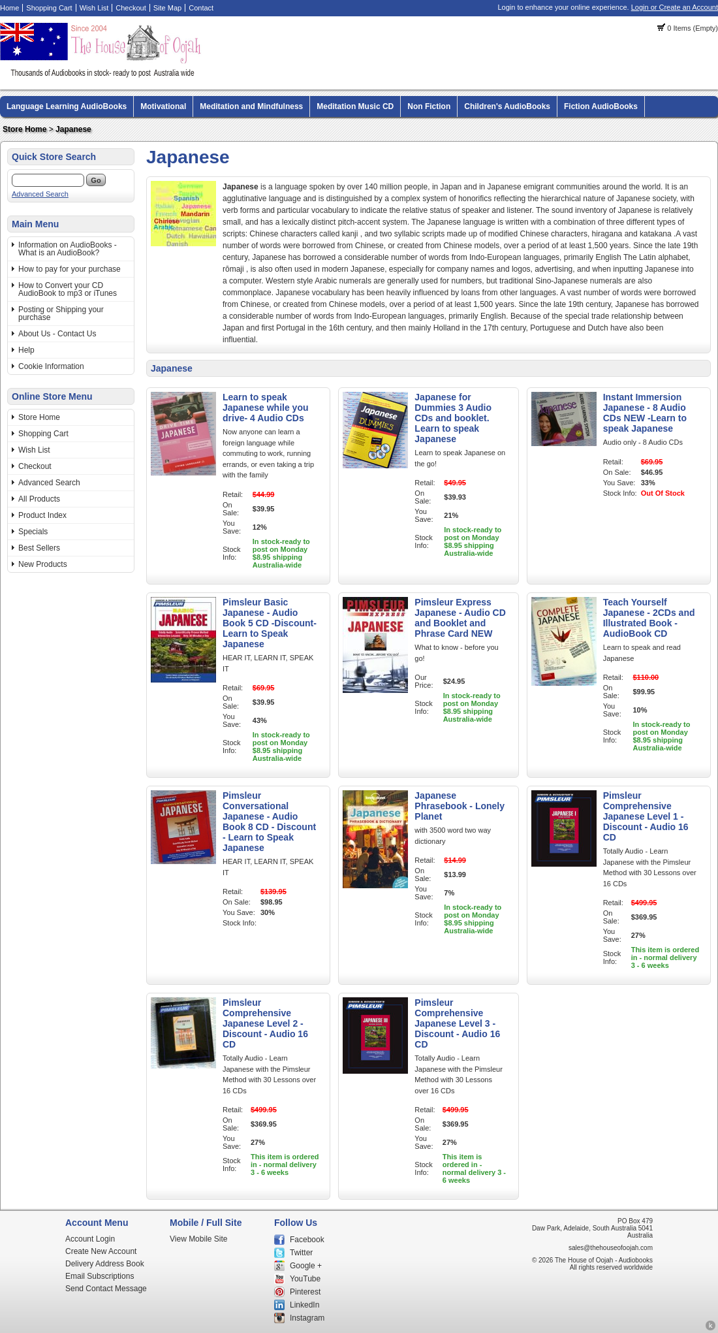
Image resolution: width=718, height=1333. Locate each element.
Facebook (307, 1239)
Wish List (94, 8)
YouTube (305, 1278)
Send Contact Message (106, 1288)
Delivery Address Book (104, 1263)
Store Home (24, 129)
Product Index (42, 515)
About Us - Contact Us (57, 333)
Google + (306, 1265)
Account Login (90, 1239)
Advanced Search (40, 194)
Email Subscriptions (99, 1276)
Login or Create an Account (674, 7)
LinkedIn (304, 1304)
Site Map (167, 8)
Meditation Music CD (355, 106)
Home (9, 8)
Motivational (163, 106)
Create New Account (100, 1251)
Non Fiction (428, 106)
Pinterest (305, 1291)
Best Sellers (39, 548)
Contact (201, 8)
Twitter (301, 1252)
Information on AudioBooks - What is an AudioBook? (67, 248)
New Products (42, 564)
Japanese (73, 129)
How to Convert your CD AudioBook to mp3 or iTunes (67, 289)
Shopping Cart (49, 8)
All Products (39, 499)
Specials (33, 531)
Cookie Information (51, 366)
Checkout (131, 8)
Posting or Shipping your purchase (61, 313)
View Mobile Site (199, 1239)
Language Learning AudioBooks (67, 106)
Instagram (307, 1318)
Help (26, 350)
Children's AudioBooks (507, 106)
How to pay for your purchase (69, 269)
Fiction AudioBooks (601, 106)
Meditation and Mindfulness (251, 106)
